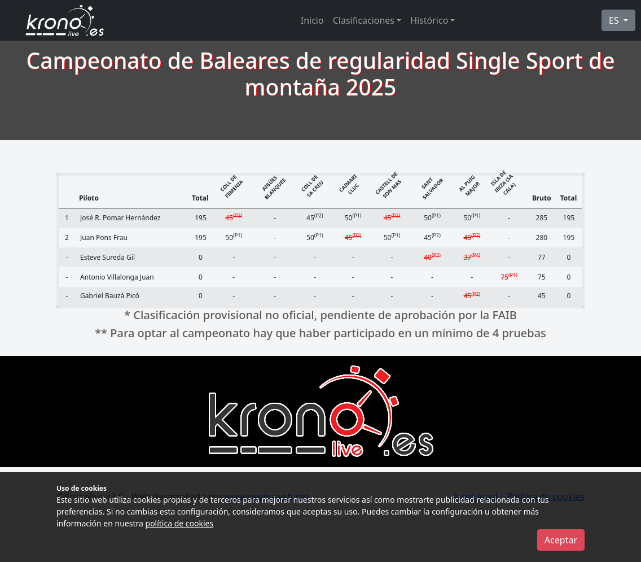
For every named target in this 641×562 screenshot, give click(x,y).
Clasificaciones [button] (363, 20)
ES (615, 20)
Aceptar (561, 540)
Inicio (312, 20)
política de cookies (180, 523)
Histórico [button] (429, 20)
